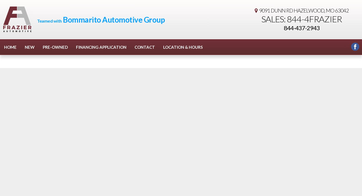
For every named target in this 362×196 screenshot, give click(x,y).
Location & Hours (183, 47)
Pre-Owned (55, 47)
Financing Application (101, 47)
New (30, 47)
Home (10, 47)
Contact (145, 47)
